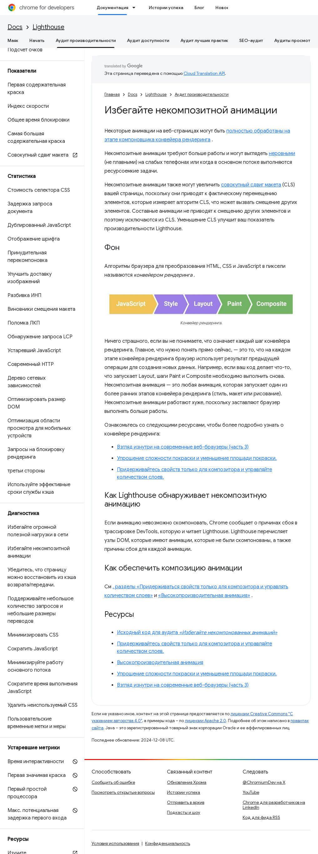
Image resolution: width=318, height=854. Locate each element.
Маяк (13, 40)
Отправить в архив (185, 802)
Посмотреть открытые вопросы (123, 792)
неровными (282, 153)
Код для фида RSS (261, 817)
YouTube (251, 792)
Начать (36, 40)
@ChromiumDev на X (264, 782)
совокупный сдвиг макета (251, 185)
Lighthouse (48, 27)
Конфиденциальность (167, 843)
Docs (15, 27)
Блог (199, 7)
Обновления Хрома (186, 782)
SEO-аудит (251, 40)
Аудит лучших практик (204, 40)
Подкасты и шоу (183, 812)
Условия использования (115, 843)
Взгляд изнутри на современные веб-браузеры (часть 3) (183, 447)
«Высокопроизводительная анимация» (204, 595)
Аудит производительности (202, 94)
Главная (112, 94)
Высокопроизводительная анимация (160, 662)
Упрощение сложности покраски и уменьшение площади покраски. (197, 458)
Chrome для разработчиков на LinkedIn (274, 804)
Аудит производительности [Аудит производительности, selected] (86, 40)
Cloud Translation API (204, 73)
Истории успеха (166, 7)
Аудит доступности (148, 40)
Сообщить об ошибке (113, 782)
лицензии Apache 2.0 (205, 720)
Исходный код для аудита (197, 632)
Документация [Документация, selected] (112, 7)
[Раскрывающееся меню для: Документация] (135, 7)
